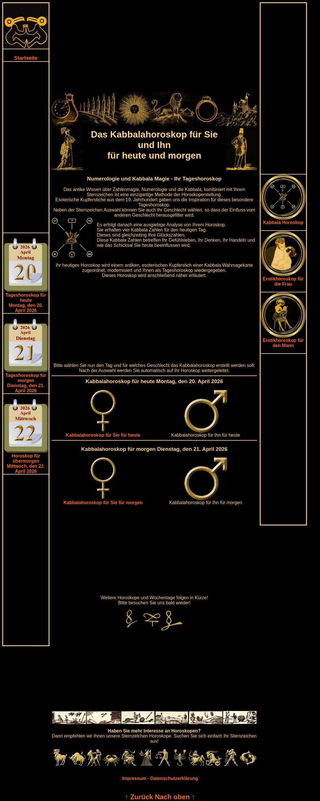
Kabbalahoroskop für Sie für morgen (102, 500)
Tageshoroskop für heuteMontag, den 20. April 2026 (25, 303)
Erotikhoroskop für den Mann (283, 341)
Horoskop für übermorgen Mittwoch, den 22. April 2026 (26, 463)
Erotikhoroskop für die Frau (283, 279)
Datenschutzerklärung (174, 778)
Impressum (134, 778)
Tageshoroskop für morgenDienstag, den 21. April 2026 (25, 383)
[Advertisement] (26, 147)
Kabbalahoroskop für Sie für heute (103, 433)
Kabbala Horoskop (283, 220)
